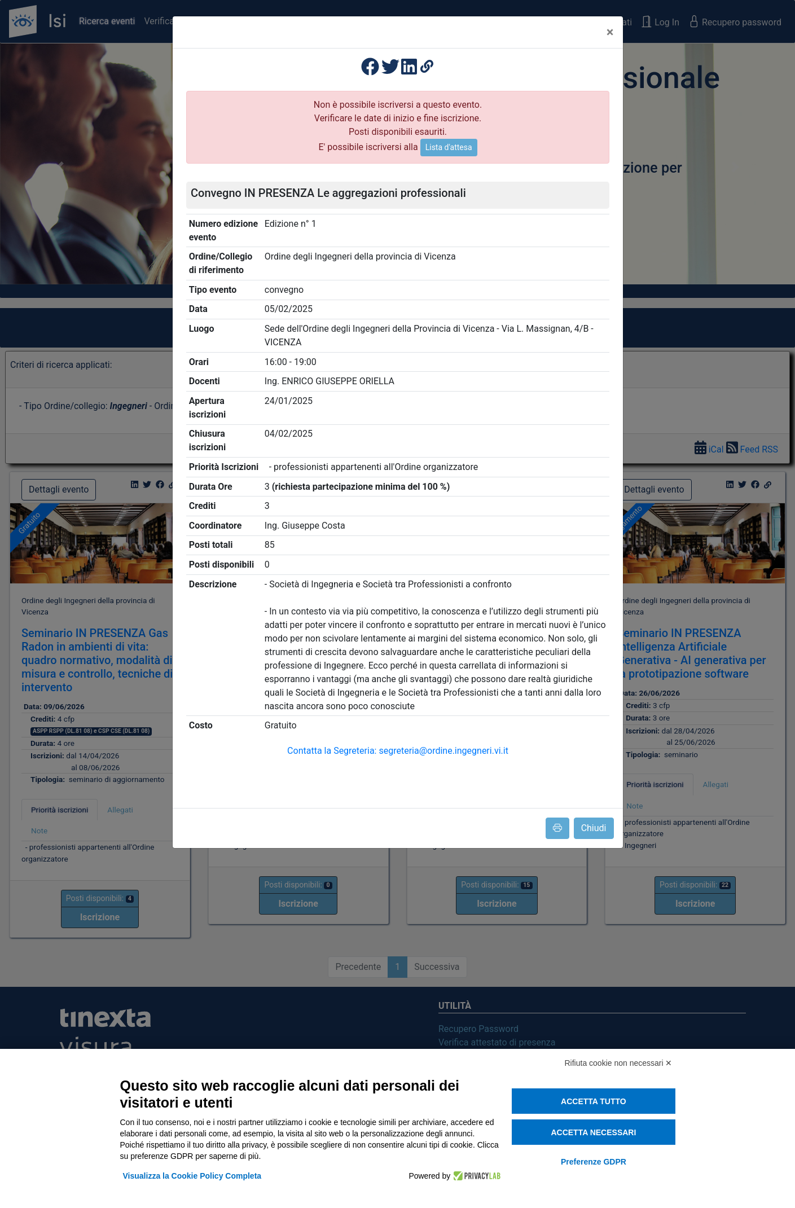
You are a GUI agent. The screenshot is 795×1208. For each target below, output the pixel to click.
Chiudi (594, 828)
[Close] (610, 32)
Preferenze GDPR (593, 1161)
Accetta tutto (593, 1101)
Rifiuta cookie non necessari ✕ (619, 1063)
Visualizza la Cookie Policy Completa (192, 1175)
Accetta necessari (593, 1132)
